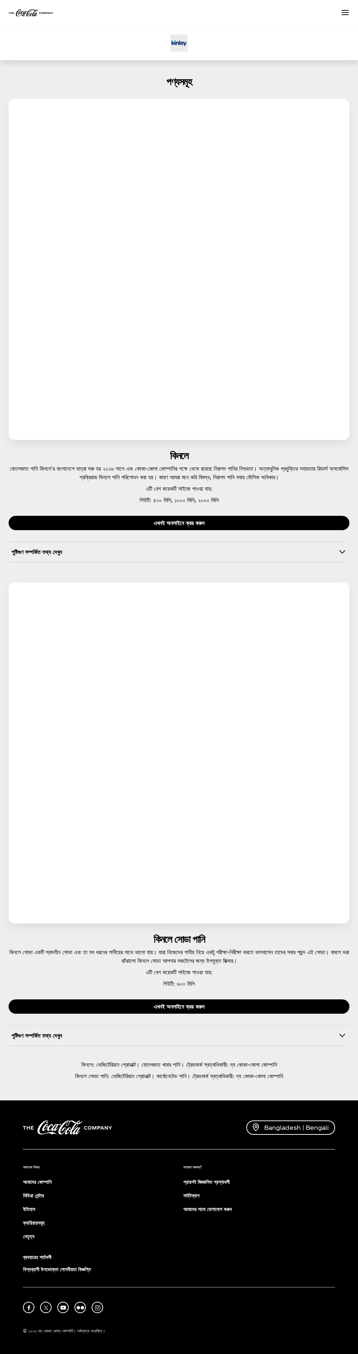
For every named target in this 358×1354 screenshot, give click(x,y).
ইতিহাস (29, 1209)
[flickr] (80, 1307)
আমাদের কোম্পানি (37, 1182)
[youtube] (63, 1307)
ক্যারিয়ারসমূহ (33, 1223)
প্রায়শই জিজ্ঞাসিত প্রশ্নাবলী (206, 1182)
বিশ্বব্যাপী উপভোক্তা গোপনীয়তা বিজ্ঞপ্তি (57, 1269)
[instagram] (97, 1307)
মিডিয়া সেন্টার (33, 1195)
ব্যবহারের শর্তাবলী (37, 1257)
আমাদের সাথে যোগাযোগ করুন (207, 1209)
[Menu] (345, 13)
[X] (46, 1307)
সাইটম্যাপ (191, 1195)
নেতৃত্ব (28, 1236)
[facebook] (28, 1307)
